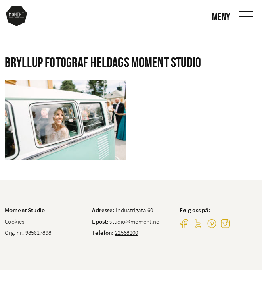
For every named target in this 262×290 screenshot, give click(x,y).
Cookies (14, 221)
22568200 (126, 232)
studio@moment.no (134, 221)
